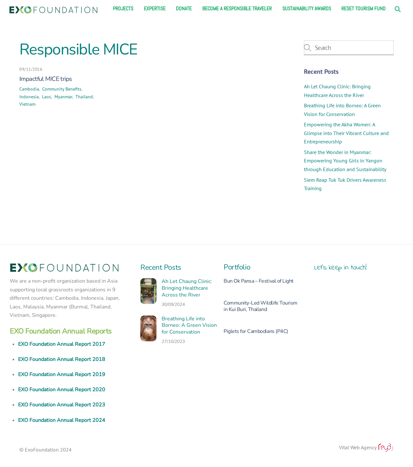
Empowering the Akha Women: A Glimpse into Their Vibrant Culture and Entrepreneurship (346, 133)
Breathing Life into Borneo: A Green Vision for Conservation (189, 326)
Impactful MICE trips (45, 79)
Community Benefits (61, 89)
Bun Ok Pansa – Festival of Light (259, 281)
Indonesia (29, 96)
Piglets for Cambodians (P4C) (256, 331)
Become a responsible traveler (237, 8)
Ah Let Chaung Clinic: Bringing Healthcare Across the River (187, 288)
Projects (123, 8)
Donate (184, 8)
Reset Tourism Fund (363, 8)
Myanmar (63, 96)
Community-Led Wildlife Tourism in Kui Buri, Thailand (260, 306)
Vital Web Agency (366, 447)
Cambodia (29, 89)
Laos (46, 96)
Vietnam (27, 104)
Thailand (84, 96)
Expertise (155, 8)
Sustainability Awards (306, 8)
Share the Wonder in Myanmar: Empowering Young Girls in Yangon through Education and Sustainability (345, 160)
